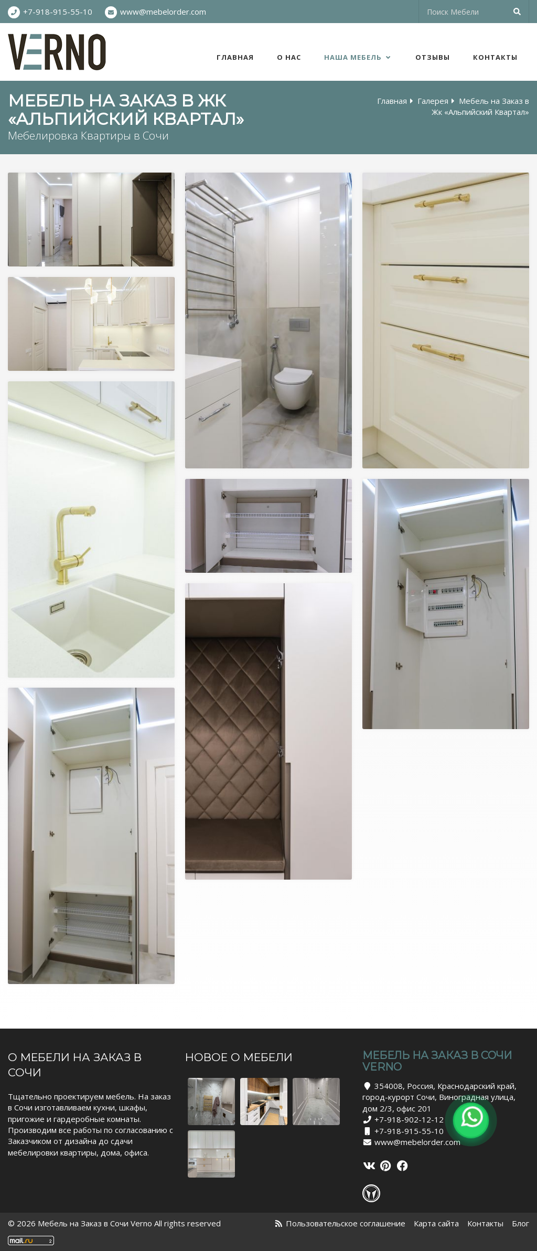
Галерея (432, 100)
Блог (520, 1223)
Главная (235, 57)
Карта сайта (436, 1223)
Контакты (495, 57)
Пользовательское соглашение (345, 1223)
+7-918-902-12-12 (409, 1119)
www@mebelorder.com (163, 11)
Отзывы (432, 57)
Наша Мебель (358, 57)
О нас (289, 57)
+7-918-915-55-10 (57, 11)
